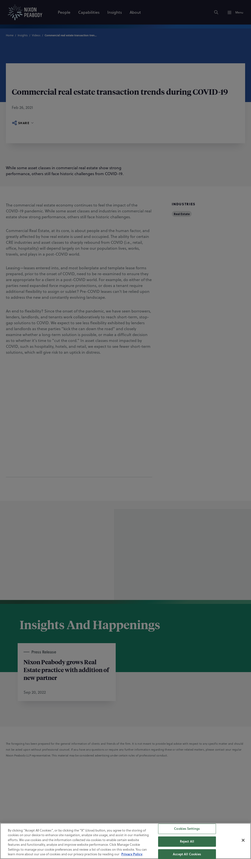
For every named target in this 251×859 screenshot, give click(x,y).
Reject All (187, 841)
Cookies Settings (187, 829)
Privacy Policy (131, 854)
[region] (125, 841)
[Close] (243, 840)
